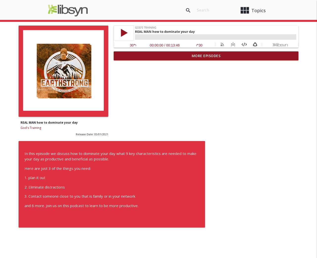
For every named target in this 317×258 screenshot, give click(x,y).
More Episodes (206, 55)
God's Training (31, 128)
